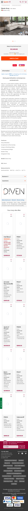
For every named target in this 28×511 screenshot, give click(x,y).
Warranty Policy (8, 481)
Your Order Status (19, 465)
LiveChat (14, 484)
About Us (7, 463)
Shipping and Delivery (10, 460)
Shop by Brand (8, 471)
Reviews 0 (5, 176)
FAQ (16, 481)
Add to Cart (14, 58)
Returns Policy (20, 478)
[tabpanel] (14, 26)
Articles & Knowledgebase (14, 473)
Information (6, 70)
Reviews (21, 460)
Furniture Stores (7, 476)
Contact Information (17, 463)
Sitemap (22, 481)
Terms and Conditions (19, 476)
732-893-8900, (5, 451)
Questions (5, 181)
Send (22, 447)
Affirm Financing (8, 465)
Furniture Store (5, 5)
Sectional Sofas (16, 5)
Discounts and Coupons (14, 468)
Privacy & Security (9, 478)
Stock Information (19, 471)
